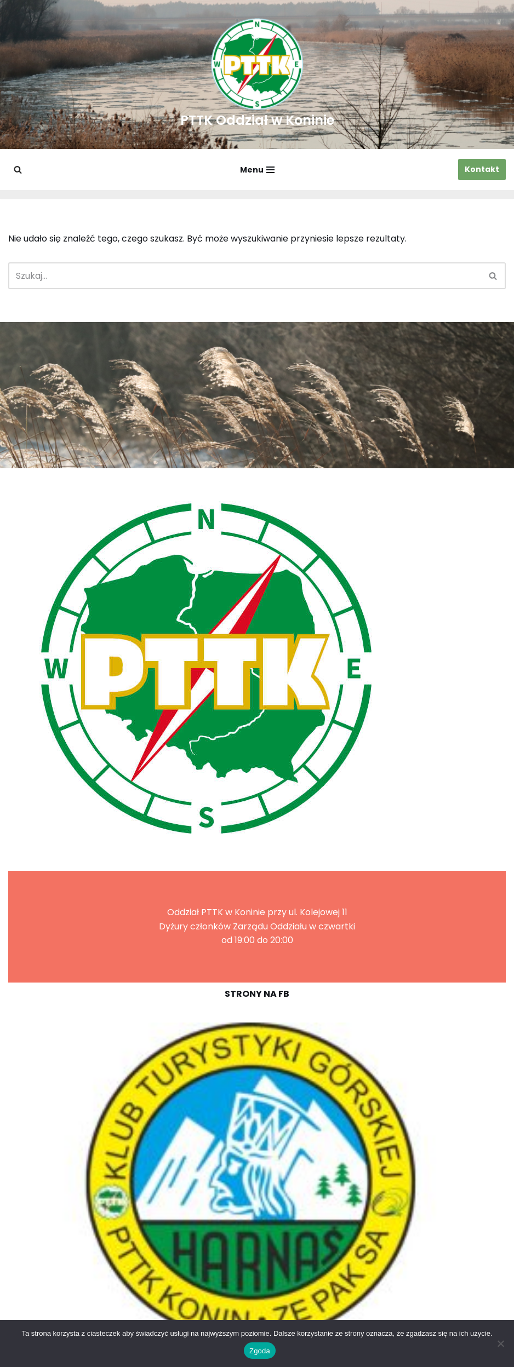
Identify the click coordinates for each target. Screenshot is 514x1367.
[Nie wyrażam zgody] (500, 1343)
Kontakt (482, 169)
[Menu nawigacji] (257, 169)
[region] (257, 1182)
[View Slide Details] (257, 1182)
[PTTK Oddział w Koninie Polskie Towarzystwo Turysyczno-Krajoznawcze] (257, 74)
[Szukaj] (18, 169)
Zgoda (259, 1351)
